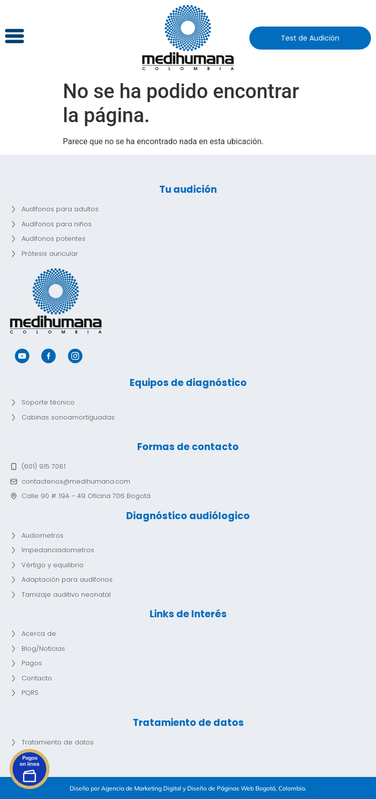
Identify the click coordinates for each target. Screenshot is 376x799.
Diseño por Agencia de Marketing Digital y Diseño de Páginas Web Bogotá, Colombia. (188, 788)
